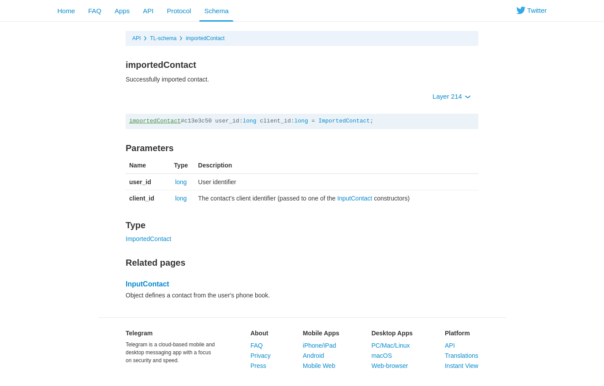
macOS (381, 355)
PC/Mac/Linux (390, 345)
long (249, 121)
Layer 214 (451, 96)
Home (66, 11)
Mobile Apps (321, 333)
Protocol (179, 11)
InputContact (354, 198)
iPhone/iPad (319, 345)
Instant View (461, 365)
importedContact (205, 38)
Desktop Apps (392, 333)
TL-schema (163, 38)
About (259, 333)
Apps (122, 11)
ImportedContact (344, 121)
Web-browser (389, 365)
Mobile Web (319, 365)
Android (313, 355)
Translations (461, 355)
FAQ (94, 11)
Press (258, 365)
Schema (216, 11)
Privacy (260, 355)
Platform (457, 333)
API (148, 11)
